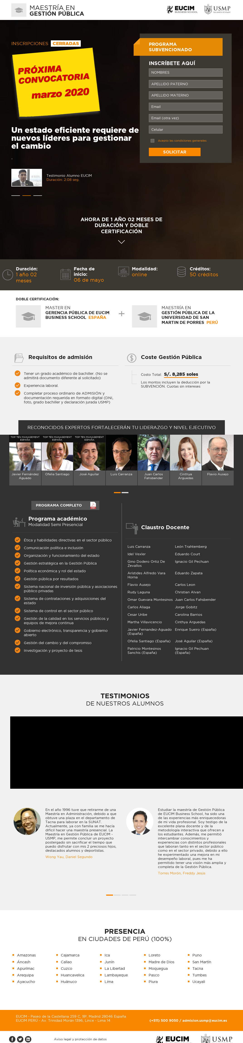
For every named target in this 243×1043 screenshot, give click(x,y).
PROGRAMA (59, 505)
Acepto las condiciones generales (182, 140)
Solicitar (174, 152)
